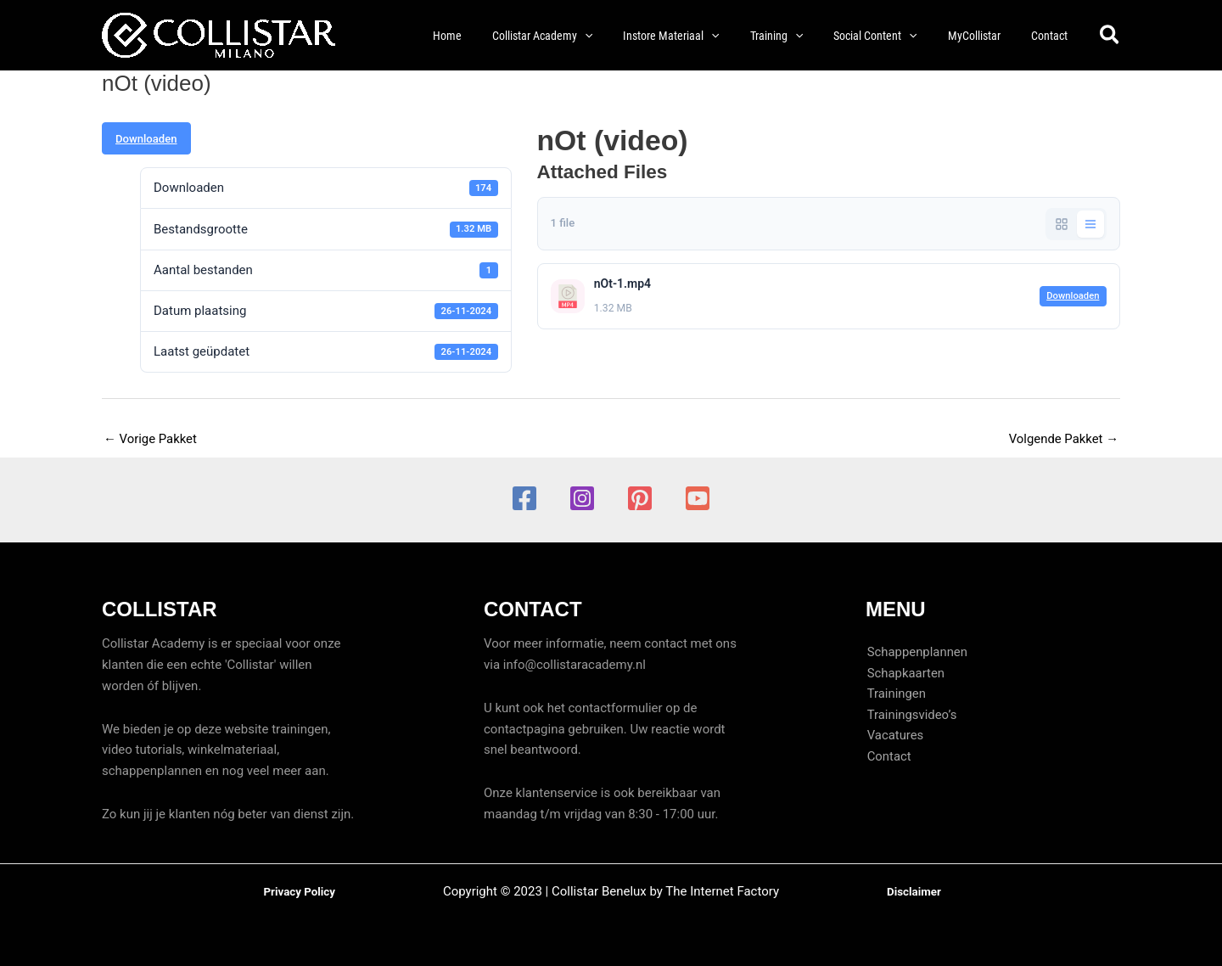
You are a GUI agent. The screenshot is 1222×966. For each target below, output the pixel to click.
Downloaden (146, 138)
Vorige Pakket (151, 438)
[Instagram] (582, 498)
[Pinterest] (640, 498)
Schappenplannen (916, 652)
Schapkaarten (905, 673)
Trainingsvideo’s (911, 715)
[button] (580, 35)
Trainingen (895, 694)
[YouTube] (697, 498)
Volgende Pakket (1063, 438)
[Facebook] (524, 498)
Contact (888, 757)
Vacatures (894, 736)
